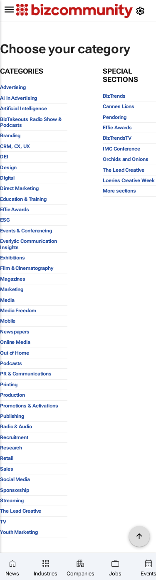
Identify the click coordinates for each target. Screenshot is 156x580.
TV (3, 522)
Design (8, 167)
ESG (5, 220)
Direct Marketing (19, 188)
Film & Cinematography (26, 268)
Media (7, 300)
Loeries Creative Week (129, 180)
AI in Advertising (18, 98)
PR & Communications (26, 374)
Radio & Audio (16, 426)
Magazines (12, 279)
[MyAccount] (141, 11)
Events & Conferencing (26, 231)
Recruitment (14, 437)
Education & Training (23, 199)
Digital (7, 178)
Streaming (12, 500)
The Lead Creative (20, 511)
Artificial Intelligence (23, 108)
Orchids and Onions (125, 159)
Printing (8, 384)
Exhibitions (12, 258)
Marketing (11, 289)
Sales (6, 469)
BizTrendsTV (117, 138)
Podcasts (11, 363)
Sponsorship (14, 490)
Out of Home (14, 353)
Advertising (13, 87)
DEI (4, 157)
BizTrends (114, 96)
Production (12, 395)
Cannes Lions (118, 106)
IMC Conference (121, 149)
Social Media (15, 479)
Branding (10, 135)
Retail (6, 458)
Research (11, 448)
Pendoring (114, 117)
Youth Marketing (19, 532)
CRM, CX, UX (15, 146)
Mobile (7, 321)
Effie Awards (14, 209)
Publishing (12, 416)
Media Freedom (18, 310)
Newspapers (15, 332)
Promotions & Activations (29, 406)
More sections (119, 191)
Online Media (15, 342)
